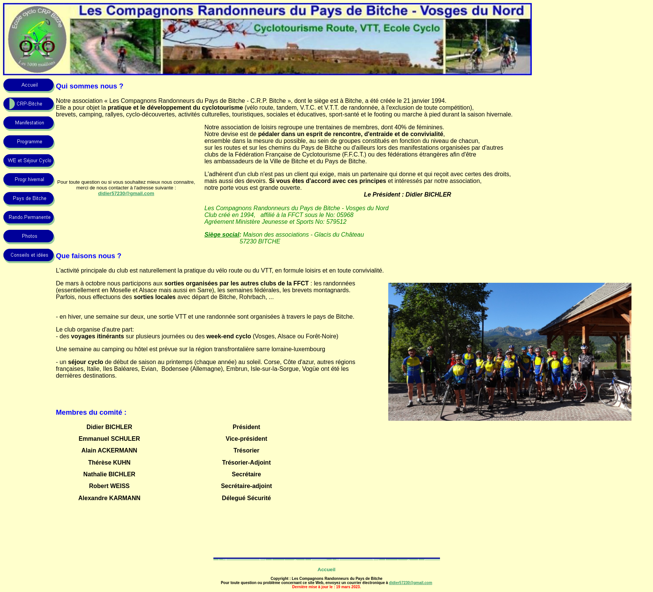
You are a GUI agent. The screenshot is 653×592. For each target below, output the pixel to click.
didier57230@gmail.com (410, 583)
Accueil (326, 569)
